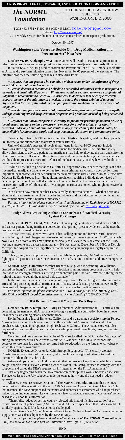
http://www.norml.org (68, 32)
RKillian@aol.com (97, 206)
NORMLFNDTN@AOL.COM (92, 28)
